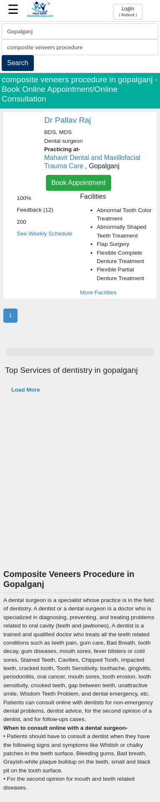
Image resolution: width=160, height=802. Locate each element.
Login (128, 11)
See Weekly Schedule (44, 233)
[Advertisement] (78, 486)
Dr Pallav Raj (67, 120)
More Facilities (98, 292)
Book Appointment (78, 182)
